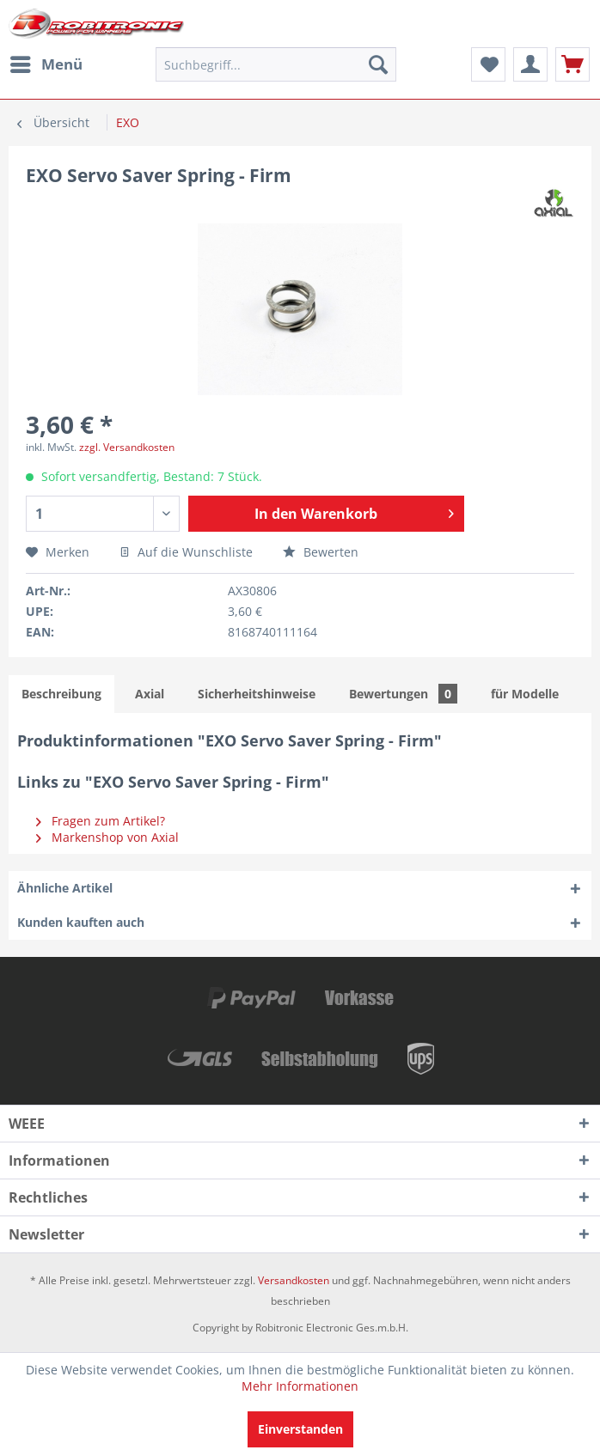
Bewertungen (403, 694)
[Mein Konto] (530, 64)
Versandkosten (293, 1280)
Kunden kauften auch (80, 922)
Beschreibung (61, 693)
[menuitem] (45, 64)
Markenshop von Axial (107, 837)
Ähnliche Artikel (65, 888)
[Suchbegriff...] (275, 64)
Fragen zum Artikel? (100, 821)
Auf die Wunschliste (186, 552)
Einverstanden (300, 1429)
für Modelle (525, 693)
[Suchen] (378, 64)
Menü (46, 62)
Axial (149, 693)
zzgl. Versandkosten (126, 447)
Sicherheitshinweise (256, 693)
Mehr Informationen (300, 1386)
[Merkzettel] (488, 64)
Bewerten (320, 552)
